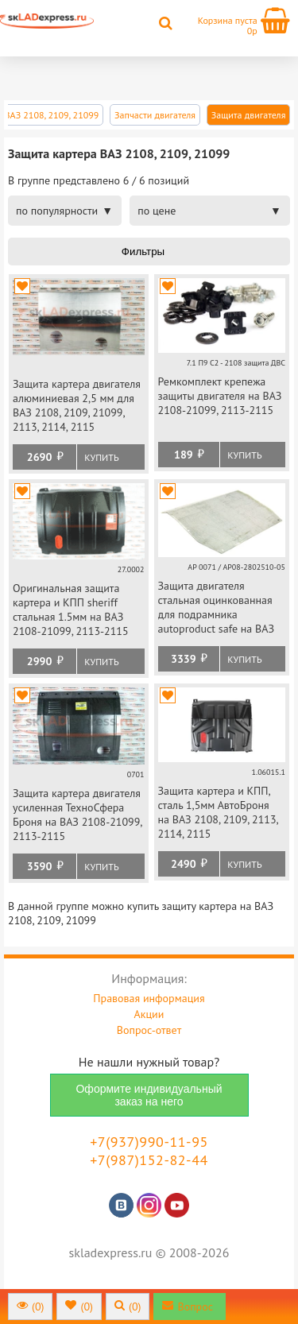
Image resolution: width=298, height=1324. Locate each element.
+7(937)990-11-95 (149, 1141)
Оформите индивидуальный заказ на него (148, 1095)
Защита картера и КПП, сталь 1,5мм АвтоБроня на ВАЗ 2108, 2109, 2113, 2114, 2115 (218, 812)
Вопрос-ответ (149, 1030)
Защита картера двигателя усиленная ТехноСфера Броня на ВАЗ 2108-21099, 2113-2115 (77, 814)
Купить (101, 457)
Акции (149, 1014)
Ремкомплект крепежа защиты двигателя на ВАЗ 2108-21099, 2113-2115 (220, 395)
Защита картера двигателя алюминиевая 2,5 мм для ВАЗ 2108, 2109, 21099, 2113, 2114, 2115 (77, 405)
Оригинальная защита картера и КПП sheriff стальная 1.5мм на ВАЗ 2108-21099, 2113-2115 (71, 609)
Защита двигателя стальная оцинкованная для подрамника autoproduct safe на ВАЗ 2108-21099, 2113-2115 (216, 608)
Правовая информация (148, 998)
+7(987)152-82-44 (149, 1160)
